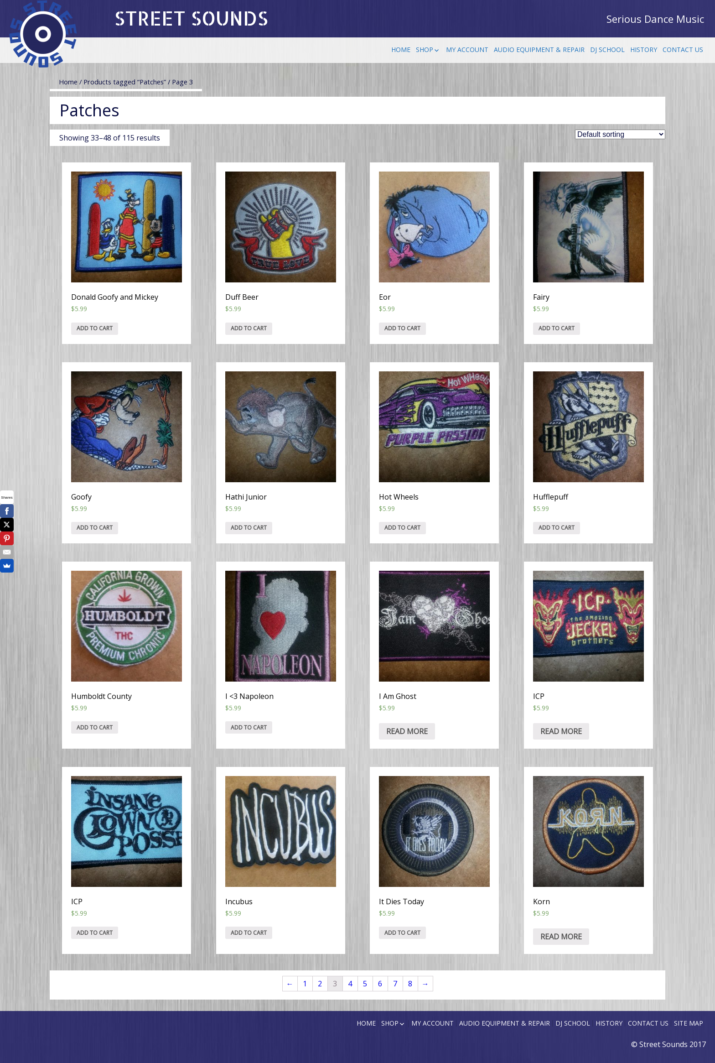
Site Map (688, 1023)
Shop (424, 49)
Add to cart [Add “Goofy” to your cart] (95, 528)
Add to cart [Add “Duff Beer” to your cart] (249, 328)
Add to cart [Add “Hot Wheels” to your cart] (402, 528)
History (643, 49)
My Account (467, 49)
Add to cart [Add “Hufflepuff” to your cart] (557, 528)
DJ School (607, 49)
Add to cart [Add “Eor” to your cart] (402, 328)
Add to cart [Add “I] (249, 727)
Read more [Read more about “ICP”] (561, 731)
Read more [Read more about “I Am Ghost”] (407, 731)
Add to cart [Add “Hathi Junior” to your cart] (249, 528)
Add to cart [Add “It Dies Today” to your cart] (402, 933)
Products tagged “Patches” (124, 81)
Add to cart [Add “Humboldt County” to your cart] (95, 727)
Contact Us (683, 49)
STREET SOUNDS (191, 18)
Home (400, 49)
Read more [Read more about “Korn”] (561, 937)
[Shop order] (620, 134)
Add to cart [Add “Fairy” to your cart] (557, 328)
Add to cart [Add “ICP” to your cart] (95, 933)
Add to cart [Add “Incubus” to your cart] (249, 933)
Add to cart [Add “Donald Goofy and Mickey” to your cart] (95, 328)
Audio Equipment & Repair (539, 49)
